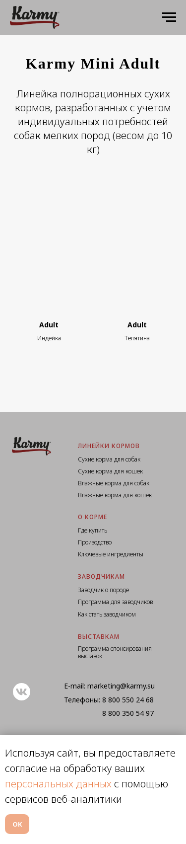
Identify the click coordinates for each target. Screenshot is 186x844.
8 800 (112, 699)
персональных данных (58, 783)
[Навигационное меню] (169, 17)
